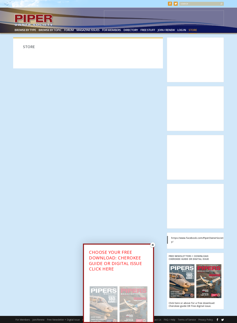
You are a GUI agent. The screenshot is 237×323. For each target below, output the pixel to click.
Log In (181, 30)
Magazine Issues (87, 30)
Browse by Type (25, 30)
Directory (130, 30)
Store (193, 30)
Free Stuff (147, 30)
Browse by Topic (50, 30)
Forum (69, 30)
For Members (111, 30)
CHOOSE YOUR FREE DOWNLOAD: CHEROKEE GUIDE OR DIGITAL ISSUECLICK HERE (115, 261)
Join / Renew (166, 30)
